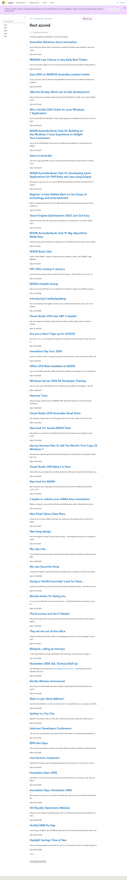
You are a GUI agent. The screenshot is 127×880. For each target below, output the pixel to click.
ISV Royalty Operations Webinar (50, 807)
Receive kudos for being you (47, 596)
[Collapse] (24, 17)
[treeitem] (14, 25)
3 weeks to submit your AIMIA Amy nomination (60, 499)
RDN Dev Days (39, 743)
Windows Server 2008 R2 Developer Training (58, 381)
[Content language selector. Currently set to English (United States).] (11, 877)
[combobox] (13, 21)
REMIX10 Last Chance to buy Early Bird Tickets (58, 59)
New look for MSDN (42, 481)
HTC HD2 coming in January (47, 269)
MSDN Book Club (41, 251)
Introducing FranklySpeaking (48, 298)
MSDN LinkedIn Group (44, 284)
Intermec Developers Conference (50, 728)
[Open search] (118, 2)
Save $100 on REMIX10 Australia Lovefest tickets (60, 74)
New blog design (40, 531)
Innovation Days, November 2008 (51, 790)
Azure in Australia (41, 155)
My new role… (39, 549)
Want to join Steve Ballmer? (47, 698)
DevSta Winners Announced (47, 681)
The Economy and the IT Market (50, 613)
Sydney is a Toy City (42, 713)
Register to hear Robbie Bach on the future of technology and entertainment (58, 196)
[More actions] (95, 18)
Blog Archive (39, 19)
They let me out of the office (47, 631)
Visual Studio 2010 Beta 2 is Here (50, 466)
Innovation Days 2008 (43, 772)
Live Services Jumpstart (45, 757)
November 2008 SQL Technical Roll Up (54, 663)
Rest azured (48, 19)
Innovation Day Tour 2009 (46, 351)
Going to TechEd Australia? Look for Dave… (57, 581)
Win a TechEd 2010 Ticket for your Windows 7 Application (57, 111)
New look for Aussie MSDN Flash (50, 428)
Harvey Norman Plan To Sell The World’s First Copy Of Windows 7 (63, 447)
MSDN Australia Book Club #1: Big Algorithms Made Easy (58, 234)
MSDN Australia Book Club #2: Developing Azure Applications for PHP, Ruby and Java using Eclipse (60, 174)
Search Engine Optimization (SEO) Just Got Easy (59, 215)
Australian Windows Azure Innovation (53, 42)
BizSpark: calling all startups (47, 649)
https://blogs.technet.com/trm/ (63, 669)
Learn (31, 19)
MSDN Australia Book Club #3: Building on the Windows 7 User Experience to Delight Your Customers (56, 134)
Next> (32, 854)
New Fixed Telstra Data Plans (47, 513)
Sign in (122, 2)
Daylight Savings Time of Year (48, 840)
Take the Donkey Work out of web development (60, 92)
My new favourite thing (44, 566)
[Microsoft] (3, 2)
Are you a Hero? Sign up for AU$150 (52, 333)
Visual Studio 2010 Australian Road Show (55, 413)
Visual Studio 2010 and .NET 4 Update (53, 316)
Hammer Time (38, 395)
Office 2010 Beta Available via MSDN (52, 366)
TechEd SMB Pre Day (42, 825)
